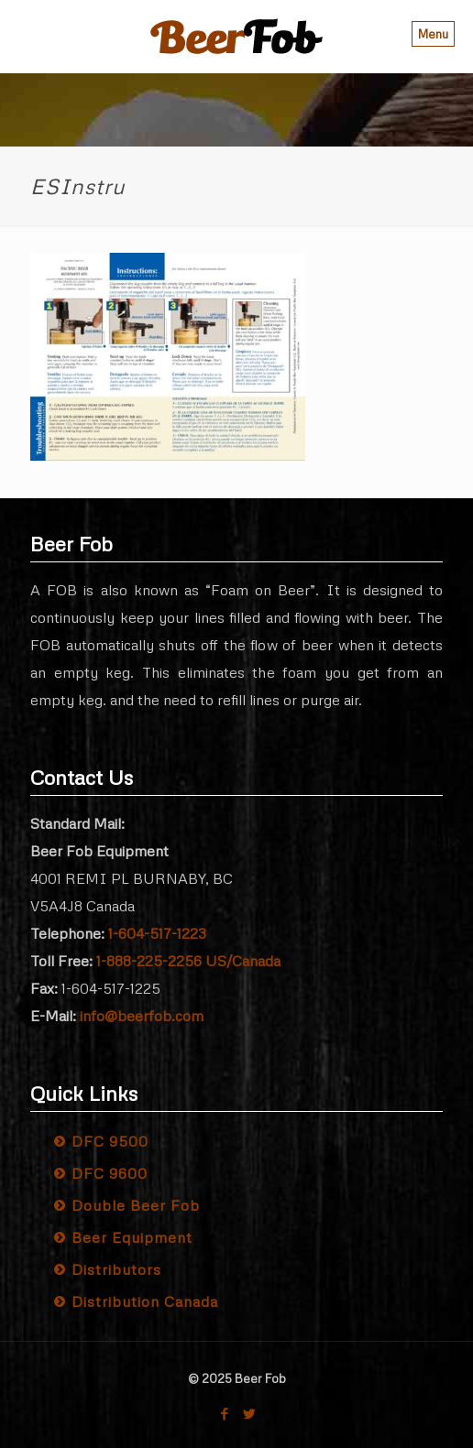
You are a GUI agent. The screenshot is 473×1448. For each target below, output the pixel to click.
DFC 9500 (110, 1141)
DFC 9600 (110, 1173)
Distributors (116, 1269)
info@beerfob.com (142, 1016)
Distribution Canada (145, 1301)
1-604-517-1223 (157, 933)
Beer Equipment (132, 1237)
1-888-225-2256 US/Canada (188, 961)
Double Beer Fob (136, 1205)
